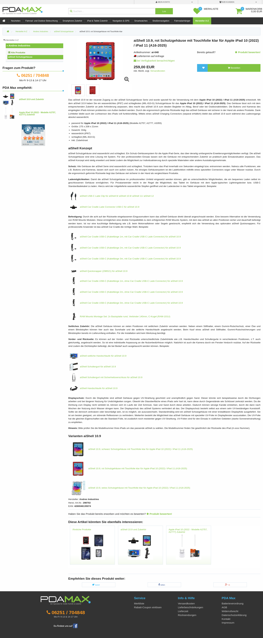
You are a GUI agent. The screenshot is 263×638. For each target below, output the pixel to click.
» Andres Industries (18, 45)
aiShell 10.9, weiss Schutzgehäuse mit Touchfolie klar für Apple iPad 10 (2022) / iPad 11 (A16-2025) (130, 488)
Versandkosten (157, 71)
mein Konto (163, 2)
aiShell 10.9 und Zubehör (133, 529)
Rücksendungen (187, 615)
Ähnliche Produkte (81, 529)
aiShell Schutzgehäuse (20, 57)
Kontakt (226, 618)
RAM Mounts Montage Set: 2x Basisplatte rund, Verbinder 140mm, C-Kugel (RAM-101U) (120, 316)
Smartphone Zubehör (72, 21)
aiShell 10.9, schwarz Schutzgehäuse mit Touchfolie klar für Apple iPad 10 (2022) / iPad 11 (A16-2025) (131, 449)
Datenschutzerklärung (234, 615)
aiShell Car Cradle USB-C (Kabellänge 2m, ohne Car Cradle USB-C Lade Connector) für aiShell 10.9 (126, 292)
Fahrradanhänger (182, 21)
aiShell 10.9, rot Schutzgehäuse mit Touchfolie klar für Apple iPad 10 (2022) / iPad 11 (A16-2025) (128, 468)
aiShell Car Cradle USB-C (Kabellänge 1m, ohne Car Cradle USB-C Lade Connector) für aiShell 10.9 (126, 281)
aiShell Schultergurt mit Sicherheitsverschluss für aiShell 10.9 (106, 377)
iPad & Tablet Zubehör (97, 21)
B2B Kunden (226, 2)
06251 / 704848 (35, 75)
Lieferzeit (183, 611)
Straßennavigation (161, 21)
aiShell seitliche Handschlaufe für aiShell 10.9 (98, 356)
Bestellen (234, 68)
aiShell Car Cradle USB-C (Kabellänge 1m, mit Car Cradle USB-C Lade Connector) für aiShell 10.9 (125, 236)
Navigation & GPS (121, 21)
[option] (78, 90)
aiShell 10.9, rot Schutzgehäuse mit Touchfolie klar (101, 31)
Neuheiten (16, 21)
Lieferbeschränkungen (190, 607)
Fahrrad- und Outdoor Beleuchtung (41, 21)
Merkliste (139, 603)
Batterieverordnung (232, 603)
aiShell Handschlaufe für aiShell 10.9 (94, 388)
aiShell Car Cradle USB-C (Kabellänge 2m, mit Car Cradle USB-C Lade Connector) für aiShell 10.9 (125, 247)
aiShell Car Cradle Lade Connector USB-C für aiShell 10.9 (104, 207)
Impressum (228, 622)
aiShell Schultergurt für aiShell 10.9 (93, 366)
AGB (224, 607)
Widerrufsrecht (230, 611)
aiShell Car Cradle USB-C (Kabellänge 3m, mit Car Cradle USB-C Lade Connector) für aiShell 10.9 (125, 258)
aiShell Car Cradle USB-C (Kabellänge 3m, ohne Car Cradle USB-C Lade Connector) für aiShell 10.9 (126, 303)
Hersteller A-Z (202, 21)
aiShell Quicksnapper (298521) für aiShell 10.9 (98, 271)
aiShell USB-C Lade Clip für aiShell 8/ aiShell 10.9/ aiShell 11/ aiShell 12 (112, 196)
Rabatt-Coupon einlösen (148, 607)
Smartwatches (140, 21)
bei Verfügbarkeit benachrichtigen (154, 60)
